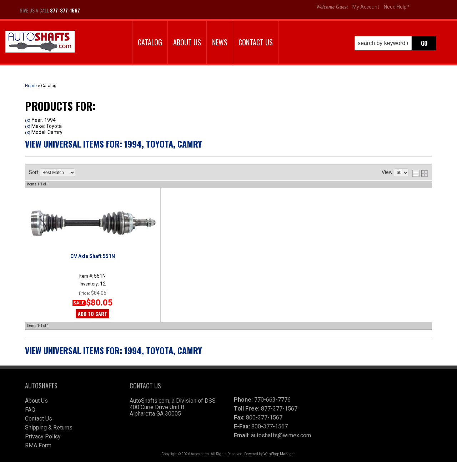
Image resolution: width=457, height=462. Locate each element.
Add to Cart (92, 313)
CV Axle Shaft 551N (92, 256)
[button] (395, 43)
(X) (27, 120)
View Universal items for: (113, 143)
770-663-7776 (272, 399)
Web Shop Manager (279, 454)
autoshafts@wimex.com (281, 435)
